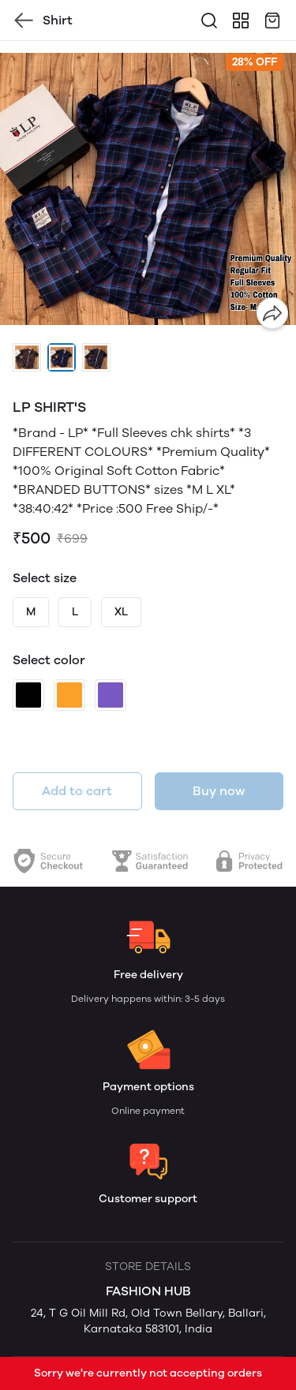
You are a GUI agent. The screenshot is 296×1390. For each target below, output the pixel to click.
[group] (148, 189)
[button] (27, 357)
